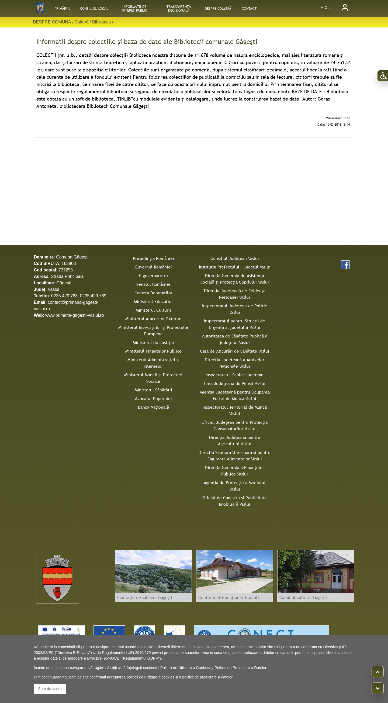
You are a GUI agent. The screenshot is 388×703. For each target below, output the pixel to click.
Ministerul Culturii (153, 310)
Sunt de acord (50, 689)
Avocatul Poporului (153, 398)
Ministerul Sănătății (153, 390)
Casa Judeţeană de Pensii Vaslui (234, 383)
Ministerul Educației (153, 301)
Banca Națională (153, 407)
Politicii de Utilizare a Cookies (185, 668)
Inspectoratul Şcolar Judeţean (235, 375)
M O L (325, 7)
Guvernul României (153, 267)
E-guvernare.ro (153, 275)
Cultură (82, 22)
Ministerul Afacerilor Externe (153, 319)
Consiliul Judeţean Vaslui (234, 258)
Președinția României (153, 258)
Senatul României (153, 284)
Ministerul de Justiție (153, 342)
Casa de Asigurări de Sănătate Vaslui (234, 351)
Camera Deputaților (153, 293)
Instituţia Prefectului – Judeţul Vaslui (235, 267)
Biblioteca (101, 22)
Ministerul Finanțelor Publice (153, 351)
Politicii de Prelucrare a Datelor (240, 668)
